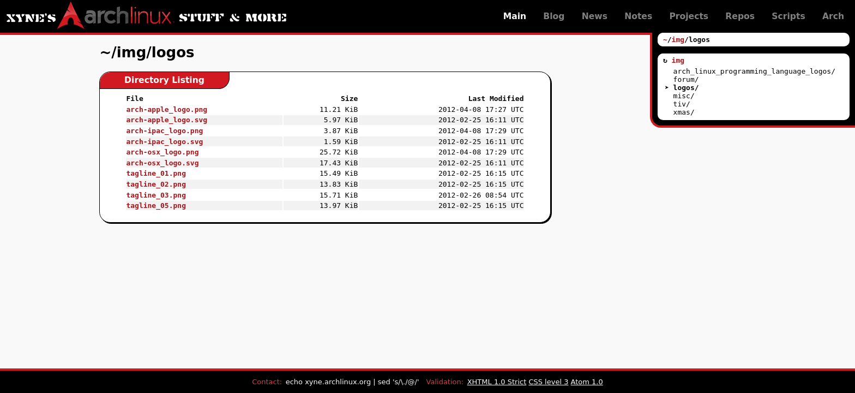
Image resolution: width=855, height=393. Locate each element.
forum (684, 79)
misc (681, 96)
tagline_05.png (156, 205)
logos (684, 88)
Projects (688, 16)
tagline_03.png (156, 195)
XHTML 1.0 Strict (497, 382)
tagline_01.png (156, 173)
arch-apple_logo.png (166, 109)
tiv (679, 104)
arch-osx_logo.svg (162, 163)
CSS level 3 (548, 382)
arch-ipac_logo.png (164, 131)
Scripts (788, 16)
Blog (553, 16)
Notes (638, 16)
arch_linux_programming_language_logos (752, 71)
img (678, 39)
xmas (681, 112)
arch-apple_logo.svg (166, 120)
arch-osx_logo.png (162, 152)
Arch (833, 16)
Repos (740, 16)
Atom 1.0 (587, 382)
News (594, 16)
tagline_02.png (156, 184)
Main (515, 16)
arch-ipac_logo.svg (164, 142)
